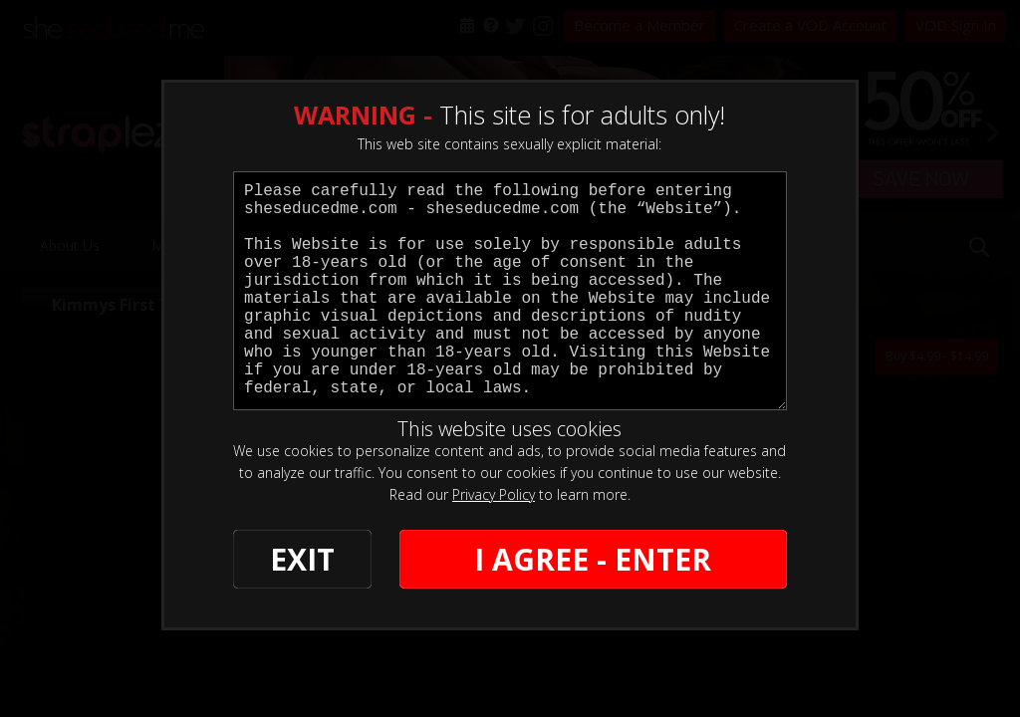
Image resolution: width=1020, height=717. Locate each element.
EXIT (302, 559)
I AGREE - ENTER (592, 559)
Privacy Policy (493, 494)
